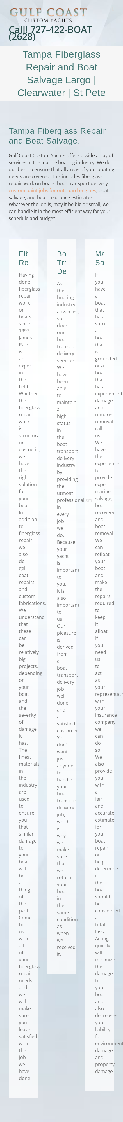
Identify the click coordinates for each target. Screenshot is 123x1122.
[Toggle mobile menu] (113, 9)
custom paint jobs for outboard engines (52, 190)
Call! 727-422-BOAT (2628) (50, 33)
